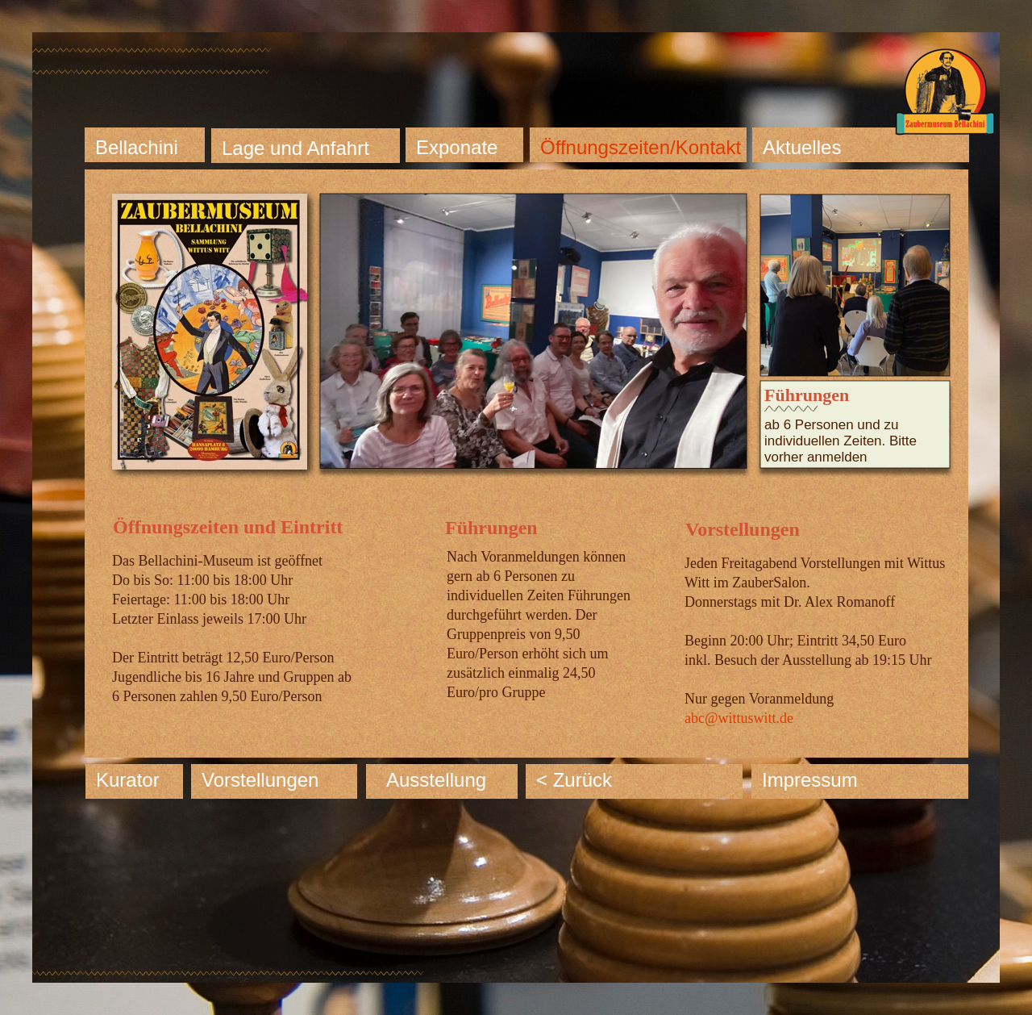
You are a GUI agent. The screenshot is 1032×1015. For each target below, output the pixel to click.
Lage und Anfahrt (295, 148)
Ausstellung (436, 780)
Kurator (128, 780)
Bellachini (136, 147)
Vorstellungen (260, 780)
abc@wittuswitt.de (739, 718)
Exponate (456, 147)
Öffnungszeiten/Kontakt (640, 147)
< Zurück (574, 780)
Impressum (810, 780)
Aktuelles (802, 147)
